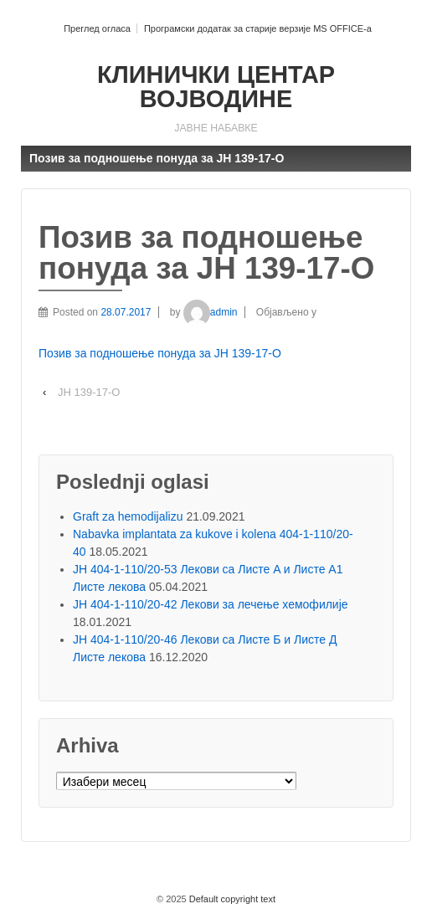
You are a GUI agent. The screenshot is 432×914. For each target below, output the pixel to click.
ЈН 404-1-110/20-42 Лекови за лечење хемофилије (210, 604)
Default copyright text (231, 899)
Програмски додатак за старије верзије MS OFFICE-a (258, 28)
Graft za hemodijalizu (128, 516)
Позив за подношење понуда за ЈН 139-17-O (160, 353)
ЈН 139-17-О (89, 392)
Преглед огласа (97, 28)
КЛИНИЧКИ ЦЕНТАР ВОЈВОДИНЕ (216, 86)
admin (210, 312)
